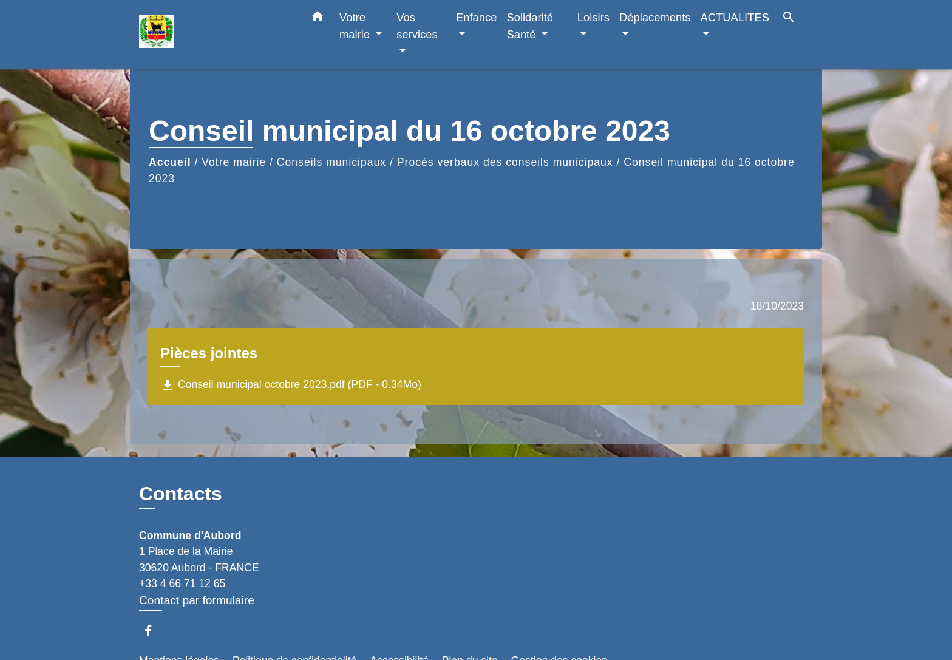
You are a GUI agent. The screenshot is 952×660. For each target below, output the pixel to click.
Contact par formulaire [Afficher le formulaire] (196, 600)
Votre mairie (234, 162)
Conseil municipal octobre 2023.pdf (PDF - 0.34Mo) (290, 385)
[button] (318, 18)
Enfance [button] (476, 17)
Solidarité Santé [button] (529, 26)
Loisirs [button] (593, 17)
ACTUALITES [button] (735, 17)
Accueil (170, 162)
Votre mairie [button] (356, 26)
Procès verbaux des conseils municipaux (505, 162)
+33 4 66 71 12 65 (182, 583)
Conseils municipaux (331, 162)
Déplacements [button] (655, 17)
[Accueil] (215, 34)
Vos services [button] (416, 26)
